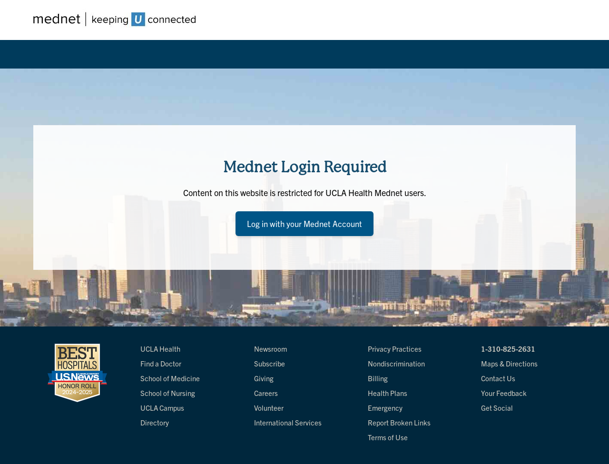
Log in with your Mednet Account (304, 223)
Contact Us (498, 378)
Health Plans (387, 392)
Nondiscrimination (396, 363)
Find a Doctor (160, 363)
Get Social (497, 407)
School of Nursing (167, 392)
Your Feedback (504, 392)
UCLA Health (160, 348)
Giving (264, 378)
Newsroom (270, 348)
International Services (288, 422)
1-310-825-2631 (508, 348)
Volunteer (269, 407)
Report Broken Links (399, 422)
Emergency (385, 407)
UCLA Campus (162, 407)
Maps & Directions (509, 363)
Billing (378, 378)
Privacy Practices (395, 348)
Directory (154, 422)
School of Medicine (170, 378)
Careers (266, 392)
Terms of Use (388, 437)
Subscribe (269, 363)
